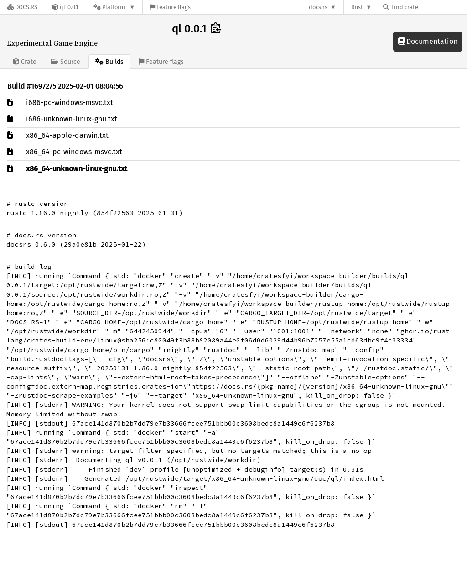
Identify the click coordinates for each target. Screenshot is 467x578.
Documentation (427, 41)
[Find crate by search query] (428, 7)
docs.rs (318, 7)
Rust (357, 7)
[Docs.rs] (22, 7)
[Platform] (114, 7)
